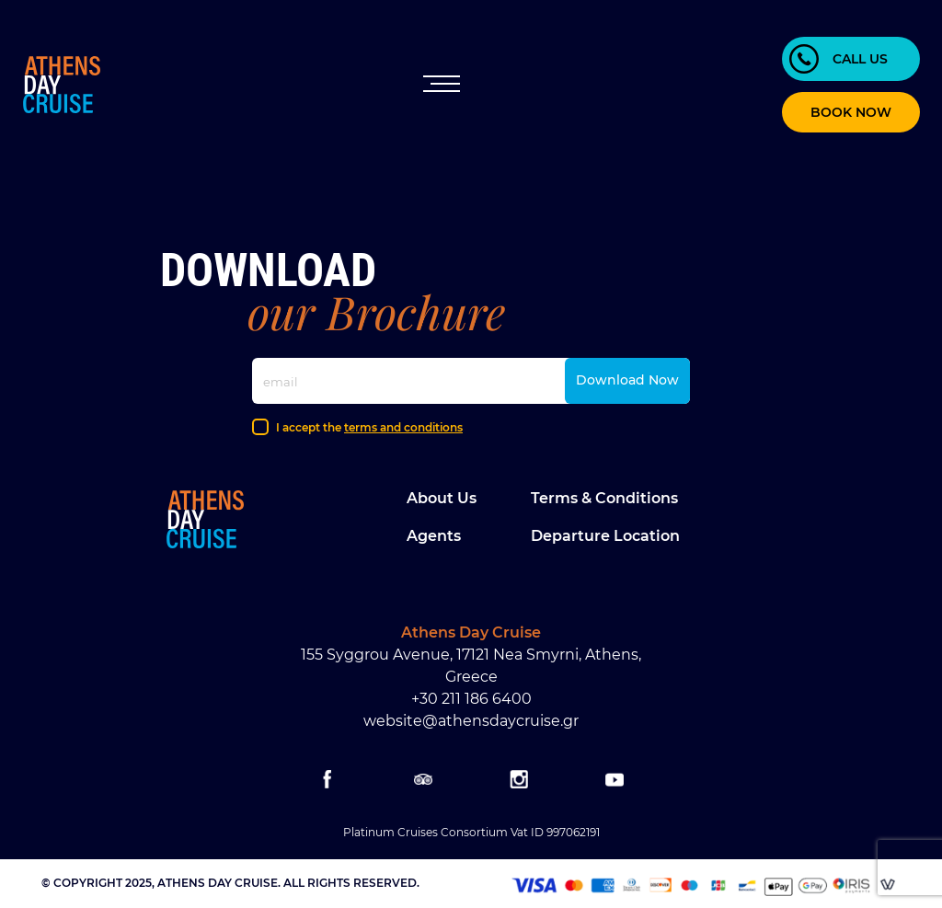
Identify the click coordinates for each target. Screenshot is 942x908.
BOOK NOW (850, 112)
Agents (434, 536)
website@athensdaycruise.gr (471, 721)
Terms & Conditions (604, 498)
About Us (442, 498)
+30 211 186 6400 (471, 698)
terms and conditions (403, 427)
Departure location (605, 536)
